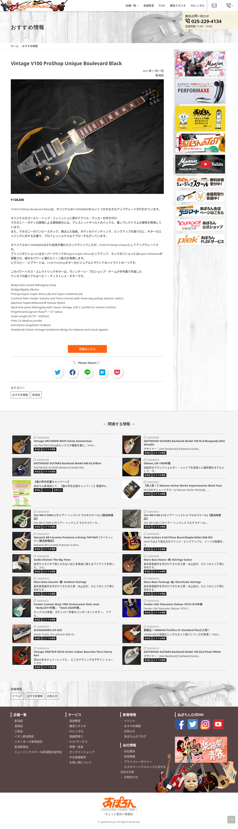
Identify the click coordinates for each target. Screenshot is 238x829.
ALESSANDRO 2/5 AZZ (48, 631)
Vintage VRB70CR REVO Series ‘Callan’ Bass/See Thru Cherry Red (73, 654)
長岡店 (19, 727)
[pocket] (117, 372)
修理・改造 (76, 748)
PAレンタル (198, 5)
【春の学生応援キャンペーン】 (52, 482)
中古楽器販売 (77, 758)
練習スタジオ (178, 5)
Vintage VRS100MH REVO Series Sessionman (63, 441)
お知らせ (52, 697)
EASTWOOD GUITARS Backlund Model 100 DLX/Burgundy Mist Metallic (184, 443)
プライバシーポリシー (138, 763)
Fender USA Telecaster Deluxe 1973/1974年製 (173, 605)
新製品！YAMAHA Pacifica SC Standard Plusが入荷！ (177, 631)
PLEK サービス (78, 743)
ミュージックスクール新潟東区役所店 (38, 753)
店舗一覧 (132, 5)
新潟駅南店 (21, 748)
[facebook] (72, 372)
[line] (87, 372)
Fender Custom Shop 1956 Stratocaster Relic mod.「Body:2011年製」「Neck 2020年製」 (67, 606)
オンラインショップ (81, 753)
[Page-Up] (231, 819)
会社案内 (129, 752)
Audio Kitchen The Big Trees (52, 560)
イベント (17, 697)
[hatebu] (102, 372)
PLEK (162, 5)
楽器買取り (76, 737)
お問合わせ (131, 778)
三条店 (19, 732)
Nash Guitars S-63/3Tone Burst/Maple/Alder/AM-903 (178, 538)
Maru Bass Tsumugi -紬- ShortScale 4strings (172, 582)
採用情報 (129, 758)
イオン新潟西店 (24, 737)
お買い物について (80, 763)
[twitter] (58, 372)
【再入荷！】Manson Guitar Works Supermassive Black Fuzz (183, 486)
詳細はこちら (87, 349)
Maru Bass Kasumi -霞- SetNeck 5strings (60, 582)
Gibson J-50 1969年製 (157, 464)
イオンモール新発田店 (28, 743)
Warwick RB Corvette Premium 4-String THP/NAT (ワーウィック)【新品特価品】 (73, 539)
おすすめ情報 (20, 394)
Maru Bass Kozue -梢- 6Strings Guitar (168, 560)
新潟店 (159, 75)
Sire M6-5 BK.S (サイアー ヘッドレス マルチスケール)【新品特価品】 (182, 517)
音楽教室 (148, 5)
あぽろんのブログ (135, 737)
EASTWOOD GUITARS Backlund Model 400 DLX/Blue (67, 464)
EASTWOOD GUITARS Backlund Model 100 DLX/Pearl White (182, 652)
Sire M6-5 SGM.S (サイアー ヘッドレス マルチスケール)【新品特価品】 (73, 517)
